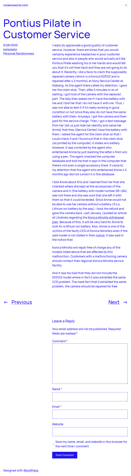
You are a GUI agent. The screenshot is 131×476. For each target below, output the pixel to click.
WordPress (31, 470)
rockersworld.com (15, 5)
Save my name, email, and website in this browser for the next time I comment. (91, 444)
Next (113, 302)
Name (57, 389)
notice (100, 235)
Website (57, 424)
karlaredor (10, 49)
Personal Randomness (18, 53)
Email (57, 407)
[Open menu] (126, 5)
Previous (22, 302)
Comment (60, 341)
